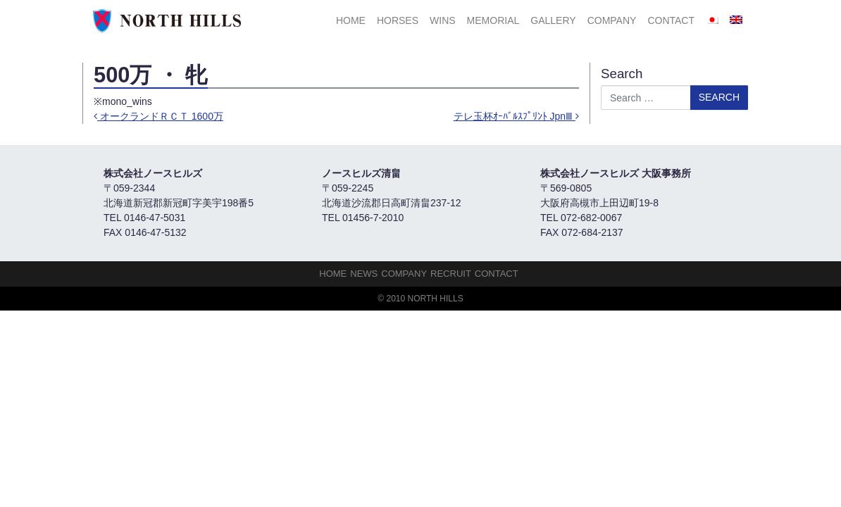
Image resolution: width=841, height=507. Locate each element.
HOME (351, 20)
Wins (443, 20)
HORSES (397, 20)
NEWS (364, 273)
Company (612, 20)
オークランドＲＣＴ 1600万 (158, 116)
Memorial (493, 20)
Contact (670, 20)
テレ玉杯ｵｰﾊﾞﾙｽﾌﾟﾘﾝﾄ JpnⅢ (516, 116)
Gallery (552, 20)
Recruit (450, 273)
